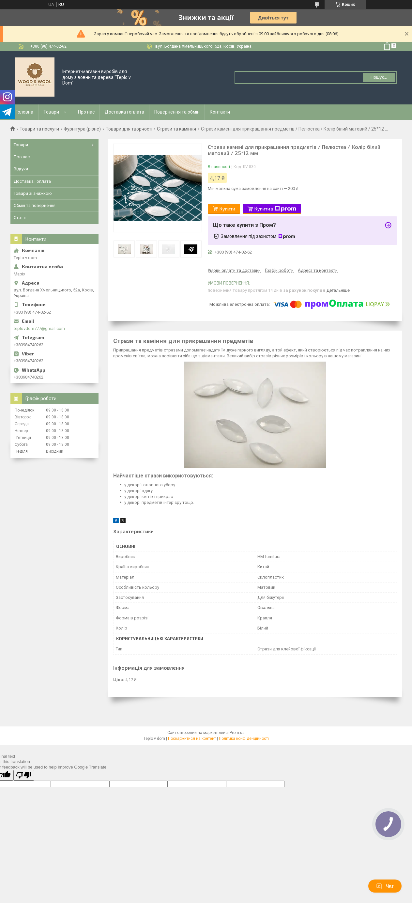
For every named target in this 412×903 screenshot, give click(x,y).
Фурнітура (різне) (82, 129)
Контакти (220, 112)
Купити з (275, 209)
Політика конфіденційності (244, 738)
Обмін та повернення (34, 205)
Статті (20, 217)
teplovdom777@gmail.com (39, 328)
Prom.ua (237, 732)
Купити (227, 208)
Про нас (86, 112)
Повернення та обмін (177, 112)
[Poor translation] (23, 775)
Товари (51, 112)
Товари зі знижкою (33, 193)
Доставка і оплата (124, 112)
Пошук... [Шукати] (379, 77)
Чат (385, 886)
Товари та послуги (39, 129)
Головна (24, 112)
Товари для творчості (129, 129)
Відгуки (21, 168)
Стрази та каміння (176, 129)
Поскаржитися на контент (192, 738)
